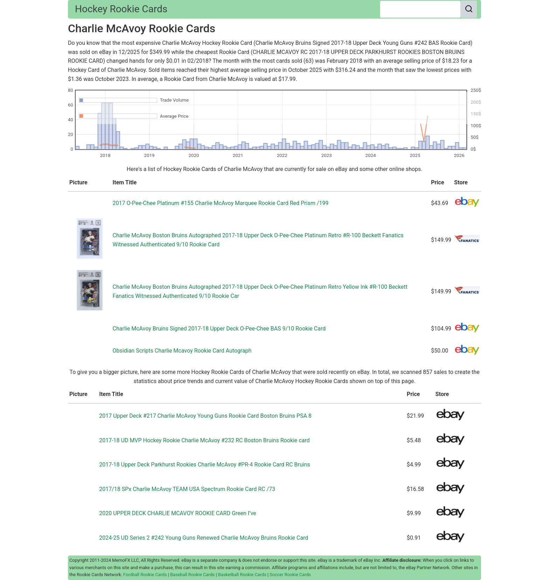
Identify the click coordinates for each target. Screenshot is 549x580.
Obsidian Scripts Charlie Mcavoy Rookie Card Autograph (182, 350)
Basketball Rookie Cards (242, 574)
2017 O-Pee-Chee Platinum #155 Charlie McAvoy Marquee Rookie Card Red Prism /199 (221, 203)
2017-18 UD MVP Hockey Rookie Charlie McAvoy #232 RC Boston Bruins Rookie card (204, 440)
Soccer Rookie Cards (290, 574)
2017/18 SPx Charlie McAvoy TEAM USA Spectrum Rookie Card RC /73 (187, 489)
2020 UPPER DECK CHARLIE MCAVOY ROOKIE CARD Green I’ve (177, 513)
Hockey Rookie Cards (121, 9)
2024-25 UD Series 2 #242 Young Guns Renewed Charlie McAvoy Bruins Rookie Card (203, 537)
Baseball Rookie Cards (192, 574)
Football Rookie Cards (145, 574)
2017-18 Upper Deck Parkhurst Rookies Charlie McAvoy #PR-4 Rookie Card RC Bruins (204, 464)
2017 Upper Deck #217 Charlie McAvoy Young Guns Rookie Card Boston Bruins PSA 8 (205, 415)
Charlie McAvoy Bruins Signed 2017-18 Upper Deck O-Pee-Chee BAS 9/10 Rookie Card (219, 328)
